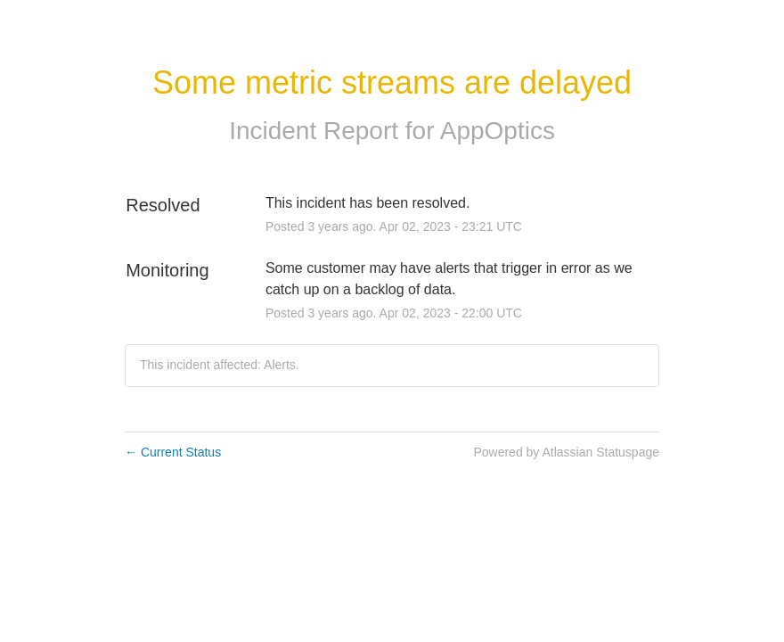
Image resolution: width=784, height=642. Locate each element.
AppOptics (497, 130)
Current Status (173, 452)
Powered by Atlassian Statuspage (566, 452)
